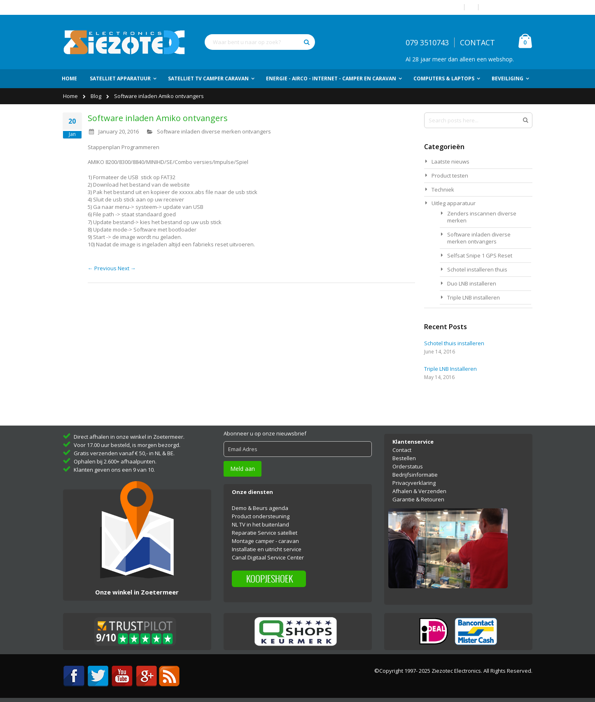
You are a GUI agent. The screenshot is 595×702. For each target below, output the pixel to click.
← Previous (103, 268)
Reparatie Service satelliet (264, 532)
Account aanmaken (508, 7)
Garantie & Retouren (418, 499)
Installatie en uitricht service (266, 549)
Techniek (443, 189)
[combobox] (259, 42)
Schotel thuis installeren (454, 343)
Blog (97, 96)
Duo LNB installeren (471, 283)
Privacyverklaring (414, 483)
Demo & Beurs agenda (260, 508)
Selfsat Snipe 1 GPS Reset (479, 255)
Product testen (450, 175)
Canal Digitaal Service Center (268, 557)
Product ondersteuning (260, 516)
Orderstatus (407, 466)
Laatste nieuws (450, 161)
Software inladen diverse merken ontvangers (214, 131)
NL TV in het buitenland (260, 524)
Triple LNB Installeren (450, 368)
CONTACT (477, 42)
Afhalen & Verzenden (419, 491)
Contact (401, 450)
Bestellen (404, 458)
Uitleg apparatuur (454, 203)
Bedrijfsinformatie (415, 474)
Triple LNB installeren (473, 297)
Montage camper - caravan (265, 541)
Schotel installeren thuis (477, 269)
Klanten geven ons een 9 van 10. (114, 469)
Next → (127, 268)
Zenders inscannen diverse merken (481, 217)
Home (71, 96)
